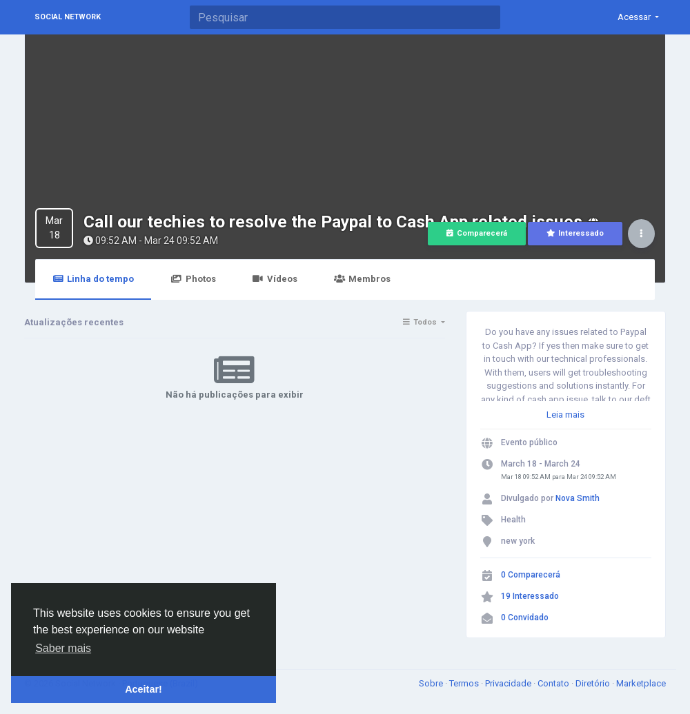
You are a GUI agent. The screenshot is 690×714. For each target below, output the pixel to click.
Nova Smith (577, 498)
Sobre (432, 683)
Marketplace (641, 683)
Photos (192, 279)
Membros (362, 279)
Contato (554, 683)
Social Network (67, 16)
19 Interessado (530, 596)
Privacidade (509, 683)
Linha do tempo (93, 279)
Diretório (593, 683)
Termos (465, 683)
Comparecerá (476, 233)
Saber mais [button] (63, 648)
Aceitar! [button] (143, 689)
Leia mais (565, 414)
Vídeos (275, 279)
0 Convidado (525, 617)
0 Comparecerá (530, 575)
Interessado (575, 233)
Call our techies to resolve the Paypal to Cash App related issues (332, 222)
